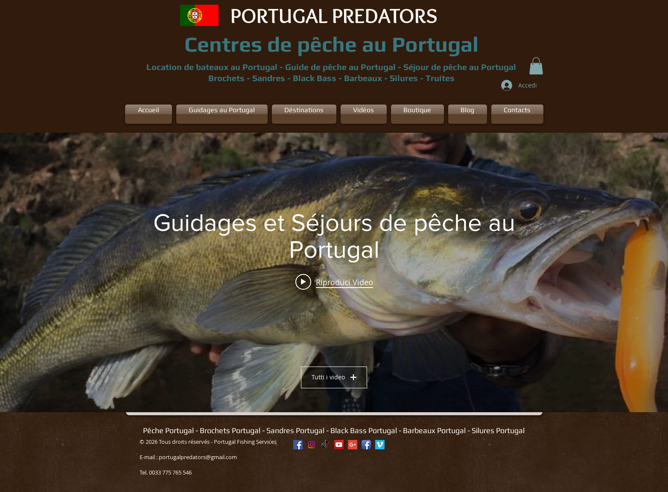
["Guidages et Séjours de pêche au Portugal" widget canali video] (334, 272)
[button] (536, 66)
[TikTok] (325, 444)
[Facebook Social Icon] (298, 444)
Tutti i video (334, 377)
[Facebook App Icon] (366, 444)
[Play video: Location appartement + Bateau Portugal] (334, 281)
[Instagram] (311, 444)
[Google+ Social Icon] (352, 444)
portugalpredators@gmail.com (198, 457)
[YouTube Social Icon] (339, 444)
